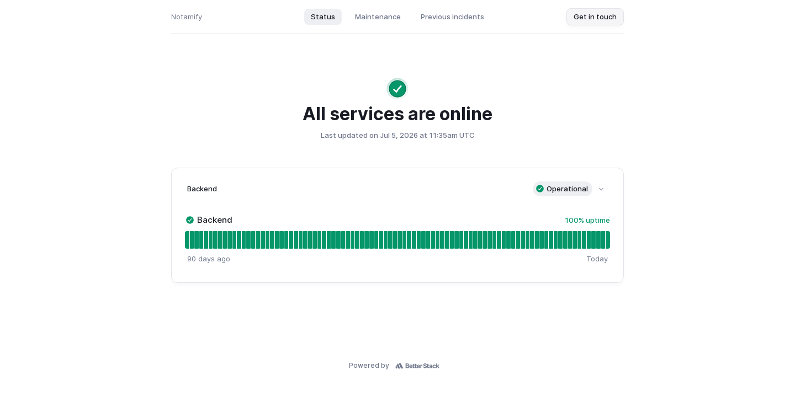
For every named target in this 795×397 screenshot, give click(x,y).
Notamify (186, 16)
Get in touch (595, 16)
